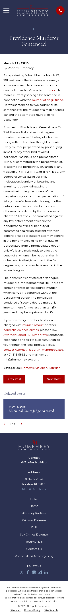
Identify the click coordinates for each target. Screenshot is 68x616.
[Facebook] (28, 572)
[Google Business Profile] (34, 572)
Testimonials (34, 541)
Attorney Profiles (34, 513)
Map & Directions (34, 489)
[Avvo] (40, 572)
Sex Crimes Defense (34, 534)
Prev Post (14, 379)
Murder (54, 368)
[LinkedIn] (46, 572)
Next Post (54, 379)
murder (50, 90)
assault (39, 325)
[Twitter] (22, 572)
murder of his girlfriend (47, 100)
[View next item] (20, 424)
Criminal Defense (34, 520)
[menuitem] (15, 610)
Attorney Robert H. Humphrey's (25, 335)
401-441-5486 (34, 462)
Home (34, 506)
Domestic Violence (34, 368)
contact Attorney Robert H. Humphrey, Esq (33, 349)
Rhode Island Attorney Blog (34, 556)
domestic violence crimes (21, 330)
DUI (34, 527)
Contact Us (34, 549)
